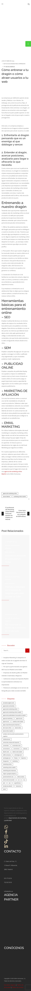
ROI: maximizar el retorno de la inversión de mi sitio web (15, 627)
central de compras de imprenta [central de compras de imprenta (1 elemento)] (11, 742)
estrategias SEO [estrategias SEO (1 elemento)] (7, 758)
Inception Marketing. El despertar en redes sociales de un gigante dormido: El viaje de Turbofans (14, 660)
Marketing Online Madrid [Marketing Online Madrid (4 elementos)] (9, 767)
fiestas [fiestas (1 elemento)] (16, 758)
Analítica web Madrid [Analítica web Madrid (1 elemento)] (18, 721)
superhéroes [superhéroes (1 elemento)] (17, 783)
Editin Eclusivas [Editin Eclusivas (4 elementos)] (7, 755)
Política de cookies (17, 987)
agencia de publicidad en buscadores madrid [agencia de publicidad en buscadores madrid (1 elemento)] (14, 715)
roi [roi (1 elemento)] (18, 780)
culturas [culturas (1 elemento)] (25, 748)
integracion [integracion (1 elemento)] (6, 761)
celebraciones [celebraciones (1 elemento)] (6, 739)
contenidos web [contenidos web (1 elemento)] (16, 745)
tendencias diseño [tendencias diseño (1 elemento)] (7, 786)
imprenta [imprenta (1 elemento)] (23, 758)
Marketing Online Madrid (20, 496)
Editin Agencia (10, 66)
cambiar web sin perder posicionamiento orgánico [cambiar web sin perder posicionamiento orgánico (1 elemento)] (13, 735)
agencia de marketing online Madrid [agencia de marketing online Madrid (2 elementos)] (12, 712)
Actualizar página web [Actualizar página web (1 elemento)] (8, 702)
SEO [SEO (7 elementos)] (10, 783)
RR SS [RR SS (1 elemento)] (24, 780)
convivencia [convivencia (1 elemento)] (16, 748)
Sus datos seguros (10, 985)
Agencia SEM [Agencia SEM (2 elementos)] (19, 718)
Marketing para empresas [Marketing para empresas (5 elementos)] (9, 770)
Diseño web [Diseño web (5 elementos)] (6, 751)
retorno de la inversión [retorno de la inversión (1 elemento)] (8, 780)
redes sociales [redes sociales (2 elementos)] (20, 776)
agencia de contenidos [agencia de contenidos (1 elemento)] (8, 706)
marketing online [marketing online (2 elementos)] (7, 764)
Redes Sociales (9, 552)
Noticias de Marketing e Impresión (14, 63)
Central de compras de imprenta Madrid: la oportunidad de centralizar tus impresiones (15, 682)
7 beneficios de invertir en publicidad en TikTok (15, 558)
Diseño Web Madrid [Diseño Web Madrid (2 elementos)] (17, 751)
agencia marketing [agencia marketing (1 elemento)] (7, 718)
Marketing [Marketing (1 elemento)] (15, 761)
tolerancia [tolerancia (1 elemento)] (18, 786)
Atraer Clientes (6, 496)
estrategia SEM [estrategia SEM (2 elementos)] (18, 755)
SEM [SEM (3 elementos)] (4, 783)
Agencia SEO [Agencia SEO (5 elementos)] (6, 721)
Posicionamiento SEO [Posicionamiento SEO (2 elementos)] (8, 776)
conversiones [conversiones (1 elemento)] (6, 748)
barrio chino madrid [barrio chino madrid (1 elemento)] (8, 731)
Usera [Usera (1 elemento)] (4, 789)
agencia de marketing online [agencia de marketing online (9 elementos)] (10, 709)
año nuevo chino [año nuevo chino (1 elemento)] (7, 727)
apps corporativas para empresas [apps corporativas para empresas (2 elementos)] (11, 724)
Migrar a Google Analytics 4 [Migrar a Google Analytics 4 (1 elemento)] (10, 773)
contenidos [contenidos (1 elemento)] (6, 745)
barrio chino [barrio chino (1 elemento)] (18, 727)
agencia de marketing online (10, 493)
